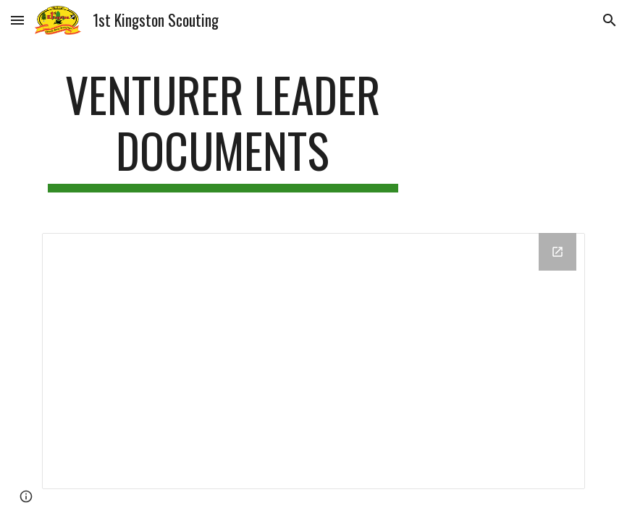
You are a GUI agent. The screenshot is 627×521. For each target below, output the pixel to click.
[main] (223, 129)
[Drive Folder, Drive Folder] (314, 361)
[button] (17, 20)
